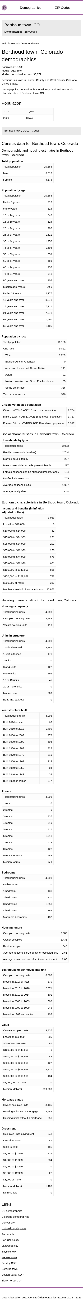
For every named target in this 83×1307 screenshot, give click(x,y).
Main (4, 43)
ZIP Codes (62, 7)
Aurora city (8, 1234)
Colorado (15, 43)
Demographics (30, 7)
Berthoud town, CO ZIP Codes (21, 130)
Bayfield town (9, 1251)
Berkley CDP (9, 1263)
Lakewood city (10, 1245)
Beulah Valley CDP (13, 1274)
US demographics (12, 1210)
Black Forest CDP (12, 1280)
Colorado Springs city (14, 1228)
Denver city (8, 1222)
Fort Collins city (11, 1239)
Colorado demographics (15, 1216)
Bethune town (10, 1268)
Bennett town (9, 1257)
